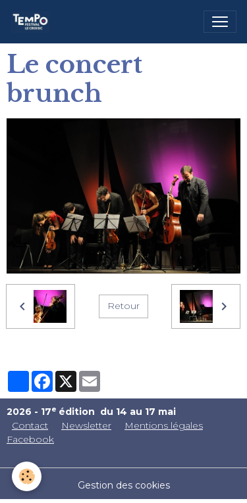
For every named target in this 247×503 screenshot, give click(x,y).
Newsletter (86, 425)
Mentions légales (163, 425)
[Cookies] (26, 476)
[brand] (33, 22)
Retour (123, 306)
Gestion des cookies (124, 485)
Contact (30, 425)
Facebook (30, 439)
